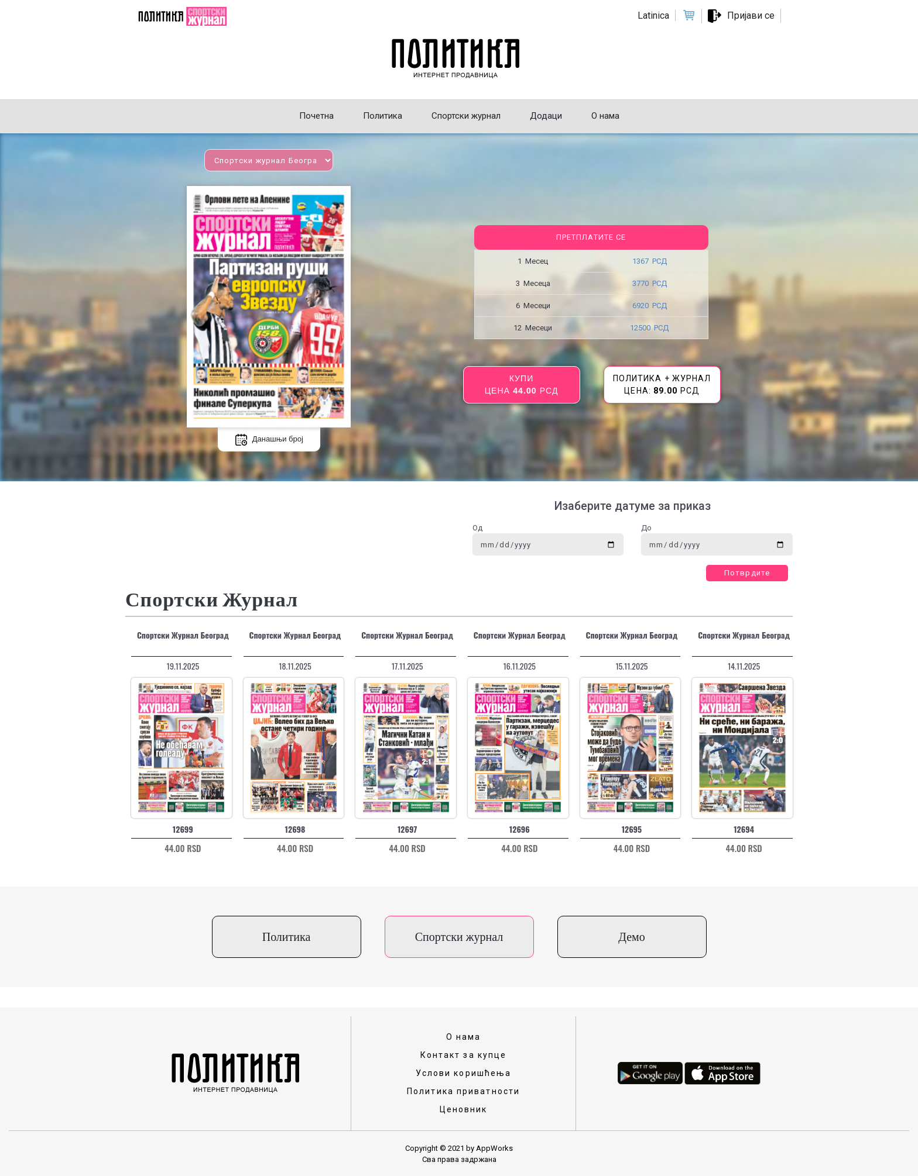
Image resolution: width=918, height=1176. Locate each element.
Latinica (653, 15)
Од (477, 527)
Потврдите (747, 572)
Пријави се (751, 15)
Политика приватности (463, 1091)
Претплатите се (591, 237)
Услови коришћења (464, 1073)
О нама (463, 1036)
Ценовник (464, 1109)
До (646, 527)
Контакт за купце (463, 1055)
